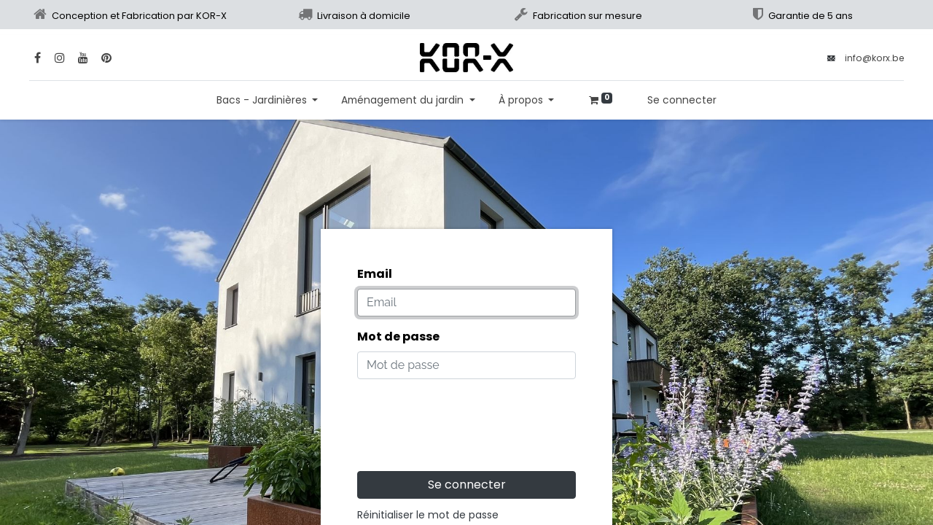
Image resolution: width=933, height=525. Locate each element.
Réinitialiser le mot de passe (428, 515)
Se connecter (682, 100)
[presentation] (468, 419)
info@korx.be (874, 58)
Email (374, 273)
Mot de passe (398, 336)
